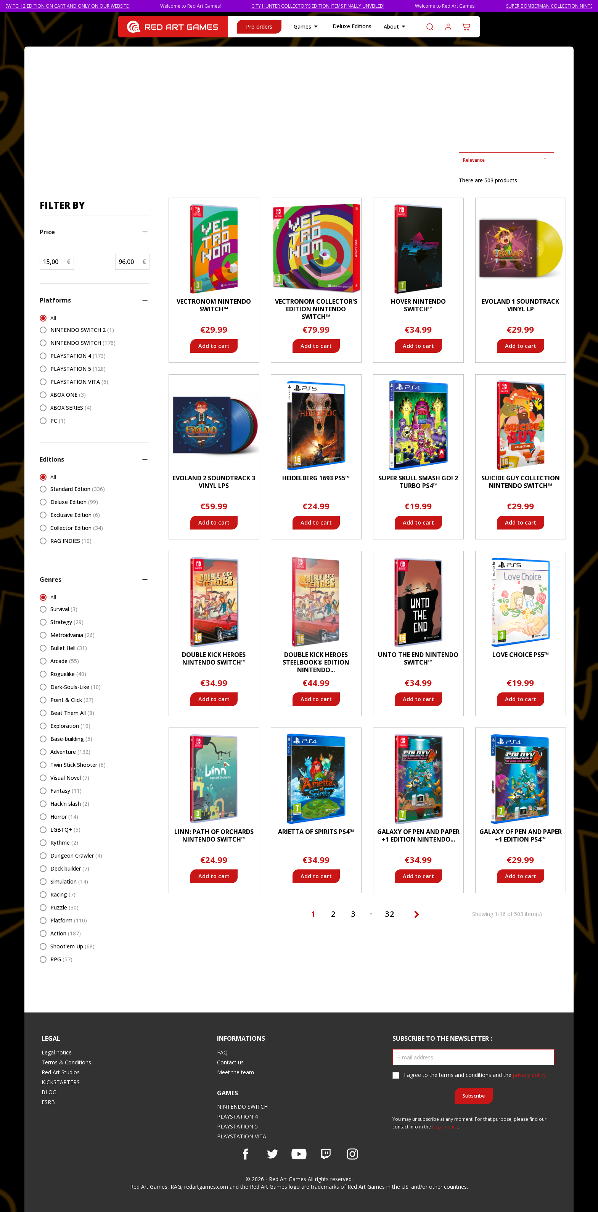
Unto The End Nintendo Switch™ (418, 658)
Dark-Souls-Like (75, 687)
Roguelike (68, 674)
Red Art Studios (61, 1072)
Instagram (352, 1154)
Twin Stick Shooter (78, 764)
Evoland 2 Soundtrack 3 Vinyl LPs (214, 482)
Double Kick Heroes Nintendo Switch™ (214, 658)
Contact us (230, 1062)
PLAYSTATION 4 (78, 355)
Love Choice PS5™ (520, 654)
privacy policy (529, 1074)
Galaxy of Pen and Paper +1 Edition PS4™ (520, 835)
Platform (68, 920)
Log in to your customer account (448, 26)
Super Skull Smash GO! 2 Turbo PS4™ (418, 482)
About (396, 27)
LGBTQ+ (65, 829)
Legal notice (57, 1052)
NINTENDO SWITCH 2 (82, 329)
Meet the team (235, 1072)
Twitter (272, 1154)
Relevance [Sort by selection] (506, 159)
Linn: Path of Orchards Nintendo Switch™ (214, 835)
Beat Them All (72, 712)
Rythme (64, 842)
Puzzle (64, 907)
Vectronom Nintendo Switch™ (214, 305)
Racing (63, 894)
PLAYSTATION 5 (78, 368)
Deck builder (69, 868)
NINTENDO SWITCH (83, 342)
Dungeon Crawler (76, 855)
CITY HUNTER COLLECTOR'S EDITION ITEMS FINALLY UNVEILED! (338, 6)
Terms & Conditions (66, 1062)
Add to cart (214, 345)
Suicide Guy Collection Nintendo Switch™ (520, 482)
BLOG (49, 1092)
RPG (61, 959)
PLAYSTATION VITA (79, 381)
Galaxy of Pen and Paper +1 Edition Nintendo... (418, 835)
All (53, 318)
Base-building (71, 738)
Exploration (70, 725)
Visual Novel (69, 777)
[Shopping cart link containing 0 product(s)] (466, 26)
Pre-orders (259, 26)
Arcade (64, 661)
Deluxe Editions (352, 26)
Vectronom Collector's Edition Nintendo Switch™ (316, 309)
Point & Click (71, 699)
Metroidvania (72, 635)
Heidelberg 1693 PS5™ (316, 478)
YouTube (299, 1154)
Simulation (69, 881)
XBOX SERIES (71, 407)
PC (58, 420)
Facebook (245, 1154)
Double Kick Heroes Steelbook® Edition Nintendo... (316, 662)
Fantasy (66, 790)
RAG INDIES (71, 540)
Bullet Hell (68, 648)
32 (391, 914)
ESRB (48, 1102)
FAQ (222, 1052)
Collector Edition (76, 527)
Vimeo (325, 1154)
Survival (63, 609)
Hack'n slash (69, 803)
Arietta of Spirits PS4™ (316, 831)
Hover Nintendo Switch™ (418, 305)
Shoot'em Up (72, 946)
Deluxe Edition (74, 501)
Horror (64, 816)
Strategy (67, 622)
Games (307, 27)
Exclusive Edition (75, 514)
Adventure (70, 751)
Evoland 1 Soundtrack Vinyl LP (520, 305)
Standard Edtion (77, 489)
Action (65, 933)
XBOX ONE (68, 394)
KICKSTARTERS (61, 1082)
